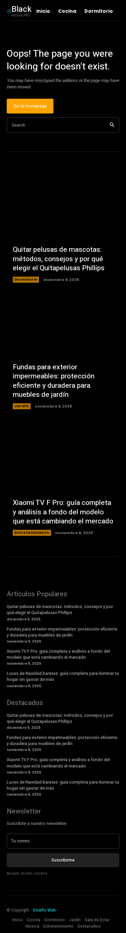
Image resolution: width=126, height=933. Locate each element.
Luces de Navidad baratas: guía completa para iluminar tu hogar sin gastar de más (63, 676)
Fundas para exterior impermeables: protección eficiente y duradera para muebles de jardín (53, 381)
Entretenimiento (31, 532)
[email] (63, 841)
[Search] (112, 125)
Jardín (21, 406)
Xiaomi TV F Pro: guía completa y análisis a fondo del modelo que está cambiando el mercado (63, 512)
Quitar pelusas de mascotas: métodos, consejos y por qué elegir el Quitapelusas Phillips (58, 258)
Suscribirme (63, 860)
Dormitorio (25, 279)
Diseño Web (44, 910)
